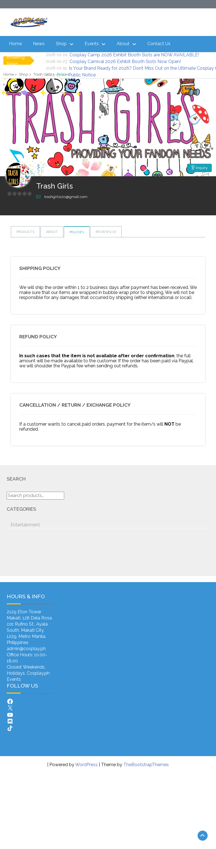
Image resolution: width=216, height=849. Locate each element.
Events (92, 43)
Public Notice (82, 75)
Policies (76, 232)
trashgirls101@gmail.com (65, 197)
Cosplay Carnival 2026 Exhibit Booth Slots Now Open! (125, 61)
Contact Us (159, 43)
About (123, 43)
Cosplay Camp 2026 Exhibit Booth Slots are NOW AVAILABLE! (134, 54)
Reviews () (106, 232)
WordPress (86, 764)
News (39, 43)
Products (25, 232)
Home (15, 43)
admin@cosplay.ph (26, 648)
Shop (61, 43)
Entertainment (25, 524)
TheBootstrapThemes (146, 764)
